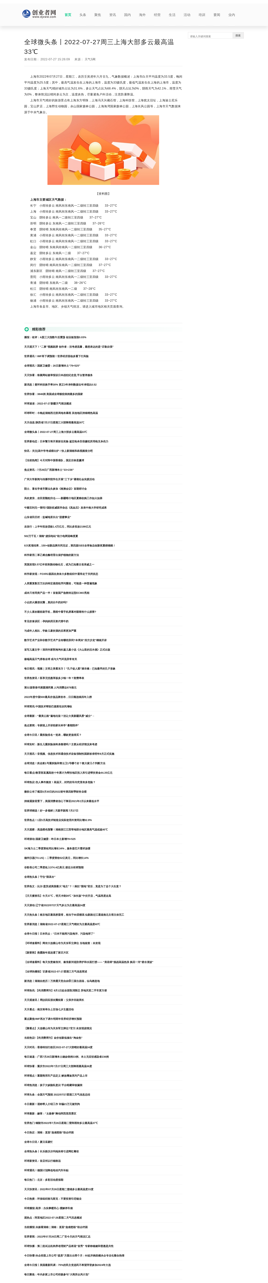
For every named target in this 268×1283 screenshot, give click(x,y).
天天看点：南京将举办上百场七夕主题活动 (49, 1009)
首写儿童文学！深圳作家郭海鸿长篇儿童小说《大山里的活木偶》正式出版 (67, 649)
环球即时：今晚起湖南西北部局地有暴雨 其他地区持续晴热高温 (61, 413)
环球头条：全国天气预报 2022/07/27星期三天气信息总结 (57, 1094)
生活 (172, 15)
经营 (157, 15)
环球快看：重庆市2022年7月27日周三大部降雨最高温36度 (58, 1066)
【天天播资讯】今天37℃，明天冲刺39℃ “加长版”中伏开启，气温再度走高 (67, 895)
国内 (127, 15)
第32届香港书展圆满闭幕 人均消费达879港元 (50, 687)
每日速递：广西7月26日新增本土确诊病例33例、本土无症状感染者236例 (66, 1056)
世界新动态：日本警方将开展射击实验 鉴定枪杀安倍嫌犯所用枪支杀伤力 (66, 441)
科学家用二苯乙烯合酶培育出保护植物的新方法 (51, 555)
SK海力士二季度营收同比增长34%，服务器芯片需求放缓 (57, 848)
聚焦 (97, 15)
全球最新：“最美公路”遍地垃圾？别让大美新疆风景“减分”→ (59, 715)
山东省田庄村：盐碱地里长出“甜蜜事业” (47, 517)
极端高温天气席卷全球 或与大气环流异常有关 (50, 659)
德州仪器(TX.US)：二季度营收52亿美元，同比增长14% (56, 857)
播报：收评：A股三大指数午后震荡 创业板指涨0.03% (55, 337)
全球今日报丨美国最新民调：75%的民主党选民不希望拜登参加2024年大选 (67, 1265)
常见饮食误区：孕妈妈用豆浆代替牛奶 (46, 621)
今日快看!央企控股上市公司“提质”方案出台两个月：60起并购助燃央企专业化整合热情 (74, 1255)
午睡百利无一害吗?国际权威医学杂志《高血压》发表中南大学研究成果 (65, 507)
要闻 (216, 15)
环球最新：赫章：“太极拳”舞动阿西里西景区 (50, 1113)
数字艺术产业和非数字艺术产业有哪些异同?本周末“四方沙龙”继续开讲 (65, 640)
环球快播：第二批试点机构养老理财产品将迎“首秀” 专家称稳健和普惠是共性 (69, 1246)
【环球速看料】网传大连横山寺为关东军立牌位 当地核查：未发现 (62, 943)
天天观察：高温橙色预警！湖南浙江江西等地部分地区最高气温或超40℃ (66, 829)
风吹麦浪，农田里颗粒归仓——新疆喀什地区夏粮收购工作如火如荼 (63, 498)
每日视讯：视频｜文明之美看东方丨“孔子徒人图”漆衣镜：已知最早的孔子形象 (69, 668)
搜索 (238, 35)
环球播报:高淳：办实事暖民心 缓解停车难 (48, 1208)
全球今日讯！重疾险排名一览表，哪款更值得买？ (53, 734)
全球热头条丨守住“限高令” (39, 876)
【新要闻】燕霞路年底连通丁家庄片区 (46, 952)
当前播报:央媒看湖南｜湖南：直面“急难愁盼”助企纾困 (56, 1227)
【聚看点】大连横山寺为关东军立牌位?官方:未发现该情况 (58, 1028)
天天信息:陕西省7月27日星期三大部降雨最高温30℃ (54, 422)
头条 (82, 15)
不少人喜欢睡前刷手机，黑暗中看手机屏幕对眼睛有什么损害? (60, 611)
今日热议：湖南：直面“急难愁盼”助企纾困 (49, 1132)
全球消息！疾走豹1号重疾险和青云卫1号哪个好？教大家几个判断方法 (64, 763)
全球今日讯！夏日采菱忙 (38, 1141)
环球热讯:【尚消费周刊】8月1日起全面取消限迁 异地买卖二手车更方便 (65, 990)
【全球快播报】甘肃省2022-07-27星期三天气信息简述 (55, 971)
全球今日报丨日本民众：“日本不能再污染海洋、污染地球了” (59, 933)
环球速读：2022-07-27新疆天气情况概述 (47, 403)
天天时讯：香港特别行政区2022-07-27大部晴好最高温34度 (58, 1047)
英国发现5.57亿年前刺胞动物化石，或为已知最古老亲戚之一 (59, 564)
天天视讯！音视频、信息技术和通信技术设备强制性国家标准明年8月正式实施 (69, 753)
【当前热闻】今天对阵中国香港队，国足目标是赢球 (54, 460)
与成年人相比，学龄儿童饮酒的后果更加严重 (50, 630)
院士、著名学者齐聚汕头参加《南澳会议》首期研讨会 (55, 488)
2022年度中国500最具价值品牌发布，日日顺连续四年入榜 (58, 697)
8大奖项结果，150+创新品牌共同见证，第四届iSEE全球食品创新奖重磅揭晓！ (70, 545)
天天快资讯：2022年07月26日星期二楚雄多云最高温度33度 (58, 1189)
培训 (202, 15)
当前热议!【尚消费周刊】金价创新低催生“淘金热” (53, 1037)
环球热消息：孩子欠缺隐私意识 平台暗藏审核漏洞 (53, 1085)
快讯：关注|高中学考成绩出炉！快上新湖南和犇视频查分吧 (58, 450)
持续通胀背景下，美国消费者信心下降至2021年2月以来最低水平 (61, 801)
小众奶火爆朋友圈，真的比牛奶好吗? (46, 602)
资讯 (112, 15)
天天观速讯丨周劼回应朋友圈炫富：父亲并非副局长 (54, 999)
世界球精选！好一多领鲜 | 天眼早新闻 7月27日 (51, 810)
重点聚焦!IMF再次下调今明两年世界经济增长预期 (53, 1018)
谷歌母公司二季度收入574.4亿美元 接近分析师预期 (54, 867)
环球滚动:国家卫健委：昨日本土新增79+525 (50, 839)
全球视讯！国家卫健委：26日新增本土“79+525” (52, 365)
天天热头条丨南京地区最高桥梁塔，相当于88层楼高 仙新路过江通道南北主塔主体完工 (74, 914)
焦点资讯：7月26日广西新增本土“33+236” (49, 469)
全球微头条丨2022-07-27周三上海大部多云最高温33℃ (55, 431)
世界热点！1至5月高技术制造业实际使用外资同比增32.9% (58, 820)
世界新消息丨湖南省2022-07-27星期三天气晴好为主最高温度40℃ (62, 924)
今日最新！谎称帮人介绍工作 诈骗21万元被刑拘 (52, 1104)
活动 (187, 15)
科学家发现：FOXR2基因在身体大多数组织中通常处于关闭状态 (61, 573)
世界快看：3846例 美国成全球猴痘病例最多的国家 (53, 394)
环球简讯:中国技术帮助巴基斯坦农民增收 (48, 706)
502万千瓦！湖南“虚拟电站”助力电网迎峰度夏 (51, 536)
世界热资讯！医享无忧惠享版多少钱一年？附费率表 (54, 678)
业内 (231, 15)
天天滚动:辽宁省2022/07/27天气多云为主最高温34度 (54, 905)
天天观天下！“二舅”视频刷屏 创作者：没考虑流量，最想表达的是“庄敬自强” (69, 346)
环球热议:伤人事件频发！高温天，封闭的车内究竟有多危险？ (59, 782)
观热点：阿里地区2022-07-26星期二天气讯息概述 (53, 1217)
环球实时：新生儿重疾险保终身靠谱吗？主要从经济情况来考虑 (60, 744)
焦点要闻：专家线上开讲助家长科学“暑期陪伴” (51, 725)
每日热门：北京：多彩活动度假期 (43, 1179)
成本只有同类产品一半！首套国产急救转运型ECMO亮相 (56, 592)
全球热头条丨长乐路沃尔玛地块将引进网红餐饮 (51, 1151)
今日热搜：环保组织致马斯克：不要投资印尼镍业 (53, 1198)
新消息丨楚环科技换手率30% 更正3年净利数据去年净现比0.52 (60, 384)
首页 (68, 15)
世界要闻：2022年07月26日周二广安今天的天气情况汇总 (57, 1236)
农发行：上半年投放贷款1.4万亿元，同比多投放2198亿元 (57, 526)
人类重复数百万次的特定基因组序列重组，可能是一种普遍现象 (60, 583)
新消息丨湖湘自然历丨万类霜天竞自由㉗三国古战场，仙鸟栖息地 (62, 981)
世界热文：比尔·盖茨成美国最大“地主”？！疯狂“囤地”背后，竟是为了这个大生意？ (72, 886)
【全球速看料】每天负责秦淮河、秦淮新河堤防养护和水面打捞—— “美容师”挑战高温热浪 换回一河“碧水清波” (88, 962)
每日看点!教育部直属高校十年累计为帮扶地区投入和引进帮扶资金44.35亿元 (68, 772)
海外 (142, 15)
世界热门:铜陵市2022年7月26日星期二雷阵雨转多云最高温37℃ (61, 1123)
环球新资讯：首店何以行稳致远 (42, 1160)
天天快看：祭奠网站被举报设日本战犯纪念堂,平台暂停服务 (58, 375)
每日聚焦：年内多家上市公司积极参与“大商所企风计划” (56, 1274)
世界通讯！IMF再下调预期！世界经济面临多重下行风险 (56, 356)
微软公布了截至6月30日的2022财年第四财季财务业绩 (55, 791)
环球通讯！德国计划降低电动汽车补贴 (46, 1170)
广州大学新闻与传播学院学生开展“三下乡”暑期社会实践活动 (59, 479)
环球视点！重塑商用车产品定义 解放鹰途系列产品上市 (55, 1075)
